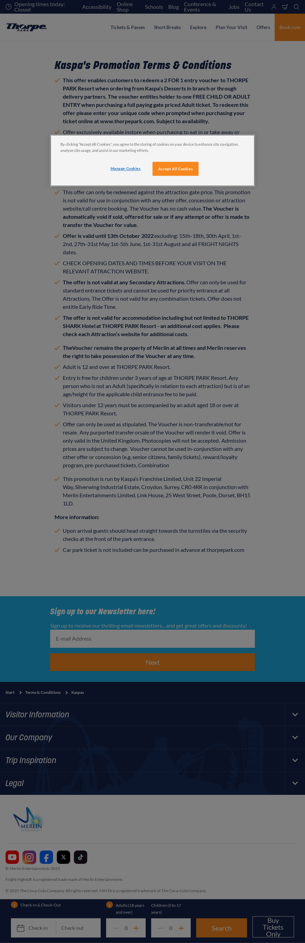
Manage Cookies (126, 168)
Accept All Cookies (175, 169)
